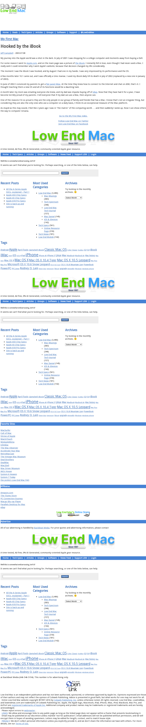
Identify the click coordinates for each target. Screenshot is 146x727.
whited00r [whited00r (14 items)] (71, 269)
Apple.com (32, 63)
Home (6, 32)
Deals (14, 32)
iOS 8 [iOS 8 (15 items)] (19, 256)
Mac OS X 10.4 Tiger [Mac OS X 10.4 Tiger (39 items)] (42, 260)
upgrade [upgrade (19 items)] (63, 268)
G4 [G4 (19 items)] (88, 250)
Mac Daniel (49, 216)
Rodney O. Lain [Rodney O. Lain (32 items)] (29, 268)
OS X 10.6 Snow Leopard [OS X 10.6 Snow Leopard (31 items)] (35, 264)
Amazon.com (7, 492)
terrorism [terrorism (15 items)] (50, 269)
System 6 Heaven (9, 474)
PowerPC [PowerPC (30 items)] (6, 268)
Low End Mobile (46, 237)
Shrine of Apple (8, 436)
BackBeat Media (42, 528)
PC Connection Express (12, 498)
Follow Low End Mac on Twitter (73, 121)
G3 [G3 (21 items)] (85, 250)
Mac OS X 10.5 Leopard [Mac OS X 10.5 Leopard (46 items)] (73, 260)
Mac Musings (50, 196)
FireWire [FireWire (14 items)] (80, 250)
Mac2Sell (5, 465)
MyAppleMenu (7, 442)
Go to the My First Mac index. (73, 116)
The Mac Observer (9, 448)
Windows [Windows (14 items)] (78, 269)
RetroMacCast (7, 453)
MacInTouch (6, 439)
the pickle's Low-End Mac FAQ (15, 480)
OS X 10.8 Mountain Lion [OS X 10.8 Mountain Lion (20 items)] (72, 264)
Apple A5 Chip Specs (15, 198)
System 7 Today (8, 477)
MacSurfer (5, 430)
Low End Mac (44, 193)
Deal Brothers (7, 459)
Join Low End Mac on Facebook (73, 124)
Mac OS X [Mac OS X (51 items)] (22, 260)
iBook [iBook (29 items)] (93, 249)
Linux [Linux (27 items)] (58, 255)
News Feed (65, 154)
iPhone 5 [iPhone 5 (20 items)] (51, 255)
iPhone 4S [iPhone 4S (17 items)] (43, 256)
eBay (95, 92)
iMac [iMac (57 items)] (4, 255)
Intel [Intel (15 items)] (10, 256)
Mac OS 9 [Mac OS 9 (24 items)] (9, 260)
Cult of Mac (6, 433)
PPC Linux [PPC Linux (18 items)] (15, 269)
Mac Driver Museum (10, 468)
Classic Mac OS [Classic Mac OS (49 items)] (55, 249)
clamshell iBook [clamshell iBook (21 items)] (36, 250)
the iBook (80, 63)
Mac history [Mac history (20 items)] (90, 255)
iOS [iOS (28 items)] (14, 255)
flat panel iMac (53, 84)
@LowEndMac (87, 32)
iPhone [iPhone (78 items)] (32, 254)
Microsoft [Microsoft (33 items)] (14, 264)
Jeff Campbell (7, 53)
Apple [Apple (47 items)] (13, 249)
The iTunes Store (9, 495)
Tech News (43, 234)
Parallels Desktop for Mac (13, 504)
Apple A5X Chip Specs (16, 195)
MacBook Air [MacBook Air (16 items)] (80, 256)
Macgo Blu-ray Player (11, 501)
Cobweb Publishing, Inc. (65, 700)
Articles (39, 32)
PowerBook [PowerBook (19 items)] (89, 264)
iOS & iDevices (51, 219)
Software (61, 32)
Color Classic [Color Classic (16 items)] (72, 250)
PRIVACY (6, 721)
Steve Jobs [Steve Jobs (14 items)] (42, 269)
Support (73, 32)
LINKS (5, 713)
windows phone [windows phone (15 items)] (88, 269)
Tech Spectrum (51, 202)
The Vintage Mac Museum (13, 456)
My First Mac (9, 39)
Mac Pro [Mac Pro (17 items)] (4, 265)
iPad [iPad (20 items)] (23, 255)
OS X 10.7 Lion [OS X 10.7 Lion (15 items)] (55, 265)
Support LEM (81, 154)
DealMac (5, 462)
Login (93, 154)
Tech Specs (26, 32)
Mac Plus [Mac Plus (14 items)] (94, 261)
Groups (49, 32)
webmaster (29, 710)
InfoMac (5, 445)
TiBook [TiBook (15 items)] (56, 269)
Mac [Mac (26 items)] (64, 255)
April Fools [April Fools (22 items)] (23, 250)
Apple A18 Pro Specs (16, 201)
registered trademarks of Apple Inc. (29, 705)
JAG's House (6, 471)
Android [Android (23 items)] (5, 250)
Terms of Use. (22, 723)
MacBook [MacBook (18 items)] (71, 256)
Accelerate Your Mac (10, 451)
